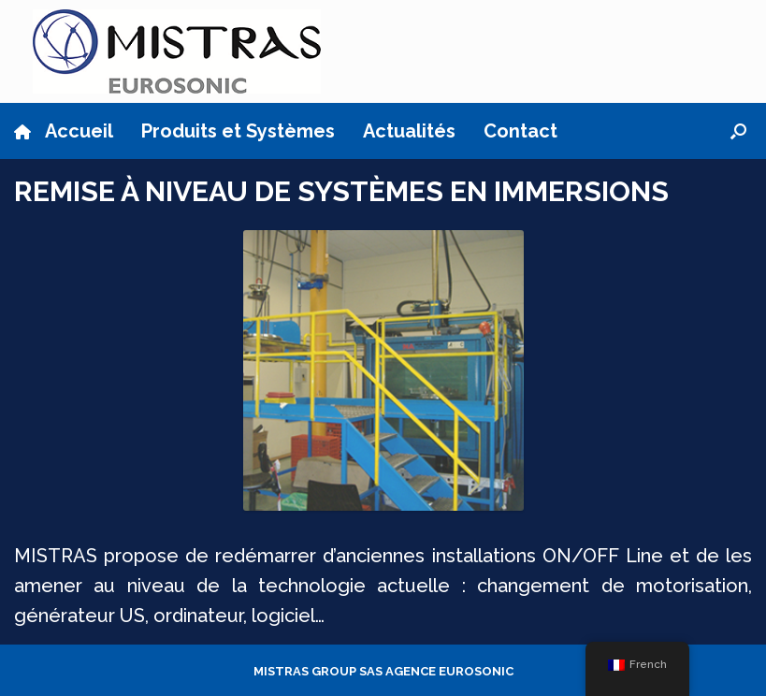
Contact (520, 131)
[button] (738, 131)
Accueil (63, 131)
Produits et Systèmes (238, 131)
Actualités (409, 131)
